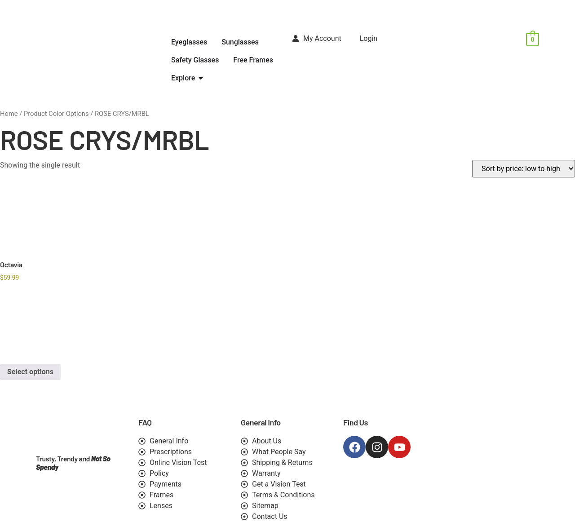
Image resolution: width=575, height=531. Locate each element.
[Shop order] (523, 168)
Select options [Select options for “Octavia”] (30, 371)
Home (9, 114)
